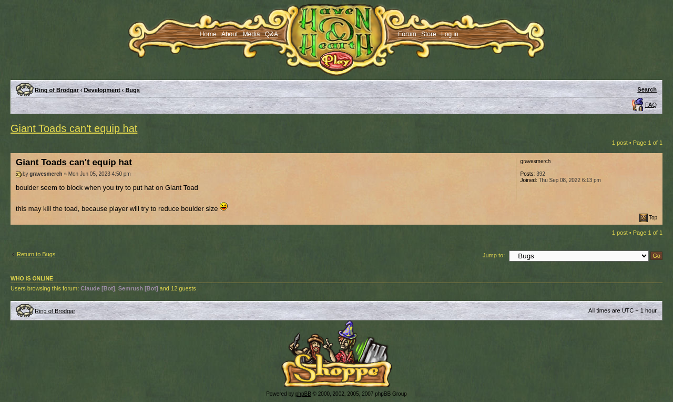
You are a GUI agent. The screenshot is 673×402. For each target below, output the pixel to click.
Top (653, 217)
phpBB (303, 394)
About (229, 34)
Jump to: (494, 255)
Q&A (271, 34)
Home (208, 34)
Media (251, 34)
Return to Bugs (36, 254)
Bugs (132, 90)
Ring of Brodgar (57, 90)
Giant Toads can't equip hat (74, 128)
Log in (449, 34)
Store (428, 34)
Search (647, 89)
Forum (407, 34)
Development (102, 90)
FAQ (651, 105)
